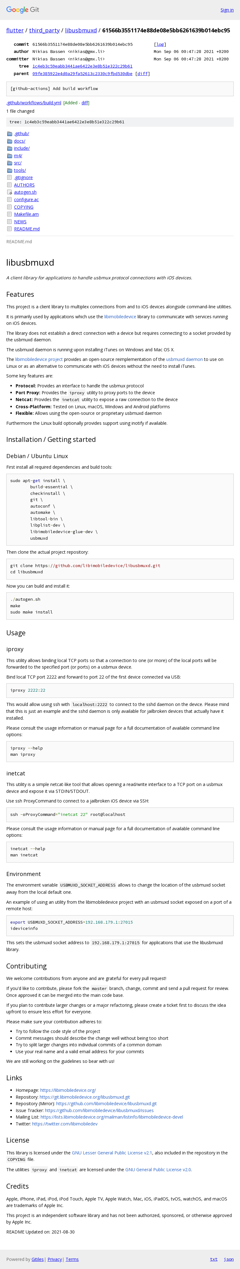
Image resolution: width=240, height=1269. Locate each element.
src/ (18, 163)
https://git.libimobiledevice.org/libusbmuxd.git (85, 1097)
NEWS (20, 222)
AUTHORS (24, 185)
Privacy (55, 1259)
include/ (22, 148)
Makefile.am (26, 214)
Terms (72, 1259)
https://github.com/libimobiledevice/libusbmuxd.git (106, 1103)
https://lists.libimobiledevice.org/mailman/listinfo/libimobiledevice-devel (112, 1117)
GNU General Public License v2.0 (158, 1169)
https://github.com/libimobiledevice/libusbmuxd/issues (99, 1110)
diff (143, 73)
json (229, 1259)
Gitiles (38, 1259)
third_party (44, 30)
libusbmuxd (81, 30)
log (160, 44)
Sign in (227, 10)
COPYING (23, 207)
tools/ (20, 170)
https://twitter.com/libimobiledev (65, 1124)
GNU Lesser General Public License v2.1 (112, 1153)
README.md (27, 229)
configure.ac (26, 199)
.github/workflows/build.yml (33, 103)
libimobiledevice (120, 317)
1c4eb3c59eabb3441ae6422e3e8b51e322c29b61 (82, 66)
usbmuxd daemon (184, 359)
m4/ (18, 156)
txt (214, 1259)
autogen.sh (25, 192)
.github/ (21, 133)
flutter (15, 30)
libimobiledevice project (39, 359)
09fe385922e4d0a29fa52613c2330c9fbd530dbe (82, 73)
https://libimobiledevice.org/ (68, 1090)
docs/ (19, 141)
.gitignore (23, 177)
